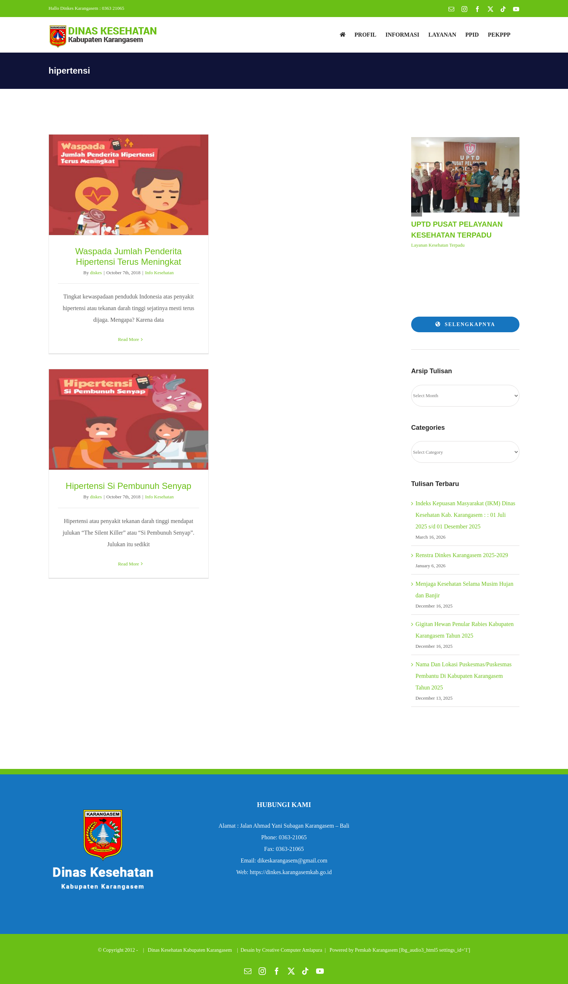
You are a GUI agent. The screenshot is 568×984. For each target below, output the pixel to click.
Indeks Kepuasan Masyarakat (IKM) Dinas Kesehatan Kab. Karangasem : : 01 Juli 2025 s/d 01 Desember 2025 (465, 515)
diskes (96, 272)
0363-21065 (292, 837)
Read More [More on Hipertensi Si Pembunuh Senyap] (128, 564)
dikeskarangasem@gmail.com (292, 860)
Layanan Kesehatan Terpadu (438, 245)
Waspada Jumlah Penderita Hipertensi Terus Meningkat (128, 256)
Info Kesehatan (159, 272)
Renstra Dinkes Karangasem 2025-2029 (461, 555)
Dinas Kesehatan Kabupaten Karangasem (190, 950)
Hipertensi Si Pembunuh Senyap (128, 486)
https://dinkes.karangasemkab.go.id (291, 872)
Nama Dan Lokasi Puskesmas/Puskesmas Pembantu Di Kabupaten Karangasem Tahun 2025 (463, 676)
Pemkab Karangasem (376, 950)
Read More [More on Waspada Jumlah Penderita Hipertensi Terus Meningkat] (128, 339)
